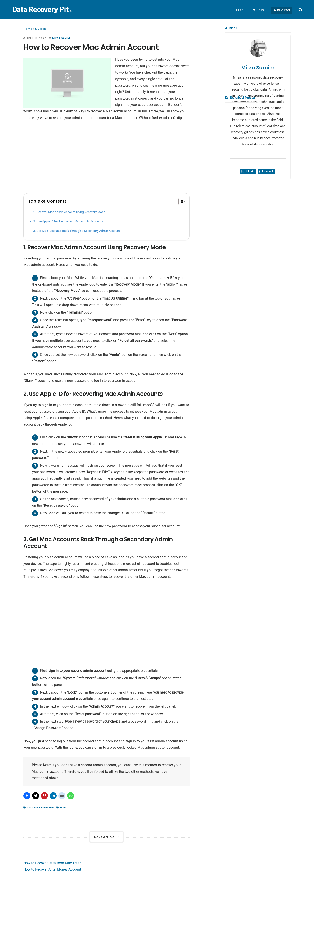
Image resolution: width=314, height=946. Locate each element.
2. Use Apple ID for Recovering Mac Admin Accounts (68, 221)
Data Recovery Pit (41, 9)
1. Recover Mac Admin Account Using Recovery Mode (69, 212)
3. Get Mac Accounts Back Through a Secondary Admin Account (76, 231)
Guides (40, 29)
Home (27, 29)
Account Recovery (41, 807)
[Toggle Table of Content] (180, 201)
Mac (63, 807)
